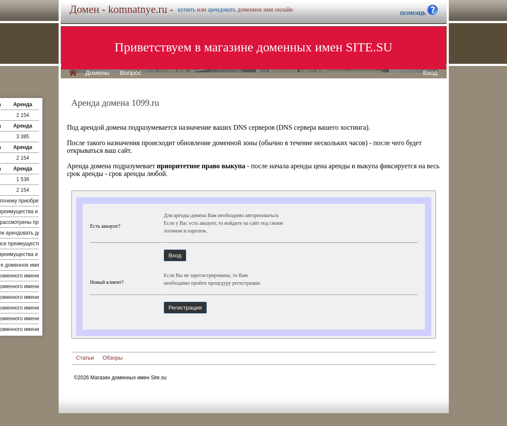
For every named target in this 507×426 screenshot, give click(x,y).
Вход (430, 72)
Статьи (85, 358)
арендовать (222, 9)
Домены (98, 72)
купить (186, 9)
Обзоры (113, 358)
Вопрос (131, 72)
